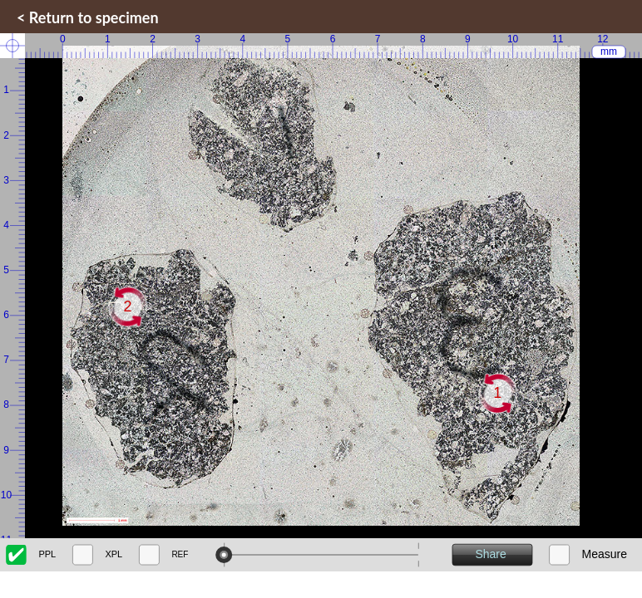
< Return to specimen (88, 17)
